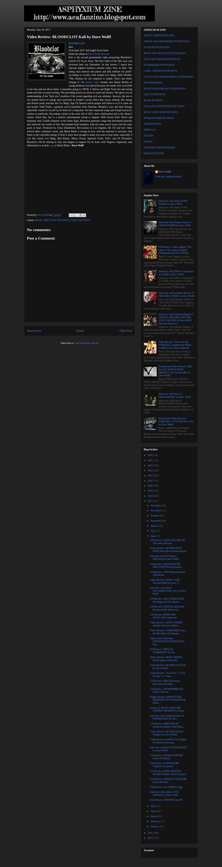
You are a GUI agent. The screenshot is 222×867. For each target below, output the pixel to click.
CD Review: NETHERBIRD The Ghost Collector (167, 690)
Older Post (125, 330)
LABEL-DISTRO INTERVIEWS (160, 71)
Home (80, 330)
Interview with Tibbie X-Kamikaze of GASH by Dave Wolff (176, 273)
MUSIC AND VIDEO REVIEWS (52, 220)
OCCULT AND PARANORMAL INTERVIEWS (168, 76)
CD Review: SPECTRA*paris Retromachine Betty (165, 682)
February (155, 821)
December (156, 505)
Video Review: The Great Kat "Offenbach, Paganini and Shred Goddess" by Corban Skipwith (175, 345)
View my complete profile (168, 176)
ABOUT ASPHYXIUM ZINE (159, 35)
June (153, 536)
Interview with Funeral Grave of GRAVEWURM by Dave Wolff (175, 224)
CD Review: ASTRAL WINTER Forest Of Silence (166, 757)
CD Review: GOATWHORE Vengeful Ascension (164, 765)
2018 (150, 496)
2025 (150, 460)
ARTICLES (150, 129)
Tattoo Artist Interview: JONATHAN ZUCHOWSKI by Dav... (167, 641)
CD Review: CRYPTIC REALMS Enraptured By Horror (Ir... (167, 608)
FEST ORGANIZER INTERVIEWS (162, 59)
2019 (150, 490)
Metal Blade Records (98, 54)
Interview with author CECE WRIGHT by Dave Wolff (164, 793)
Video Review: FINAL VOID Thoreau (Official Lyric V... (165, 581)
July (153, 531)
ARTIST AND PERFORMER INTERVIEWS (167, 41)
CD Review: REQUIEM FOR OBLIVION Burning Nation (165, 566)
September (156, 520)
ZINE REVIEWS (152, 124)
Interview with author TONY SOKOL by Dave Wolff (173, 202)
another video (92, 82)
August (154, 526)
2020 (150, 485)
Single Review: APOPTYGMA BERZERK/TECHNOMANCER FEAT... (168, 700)
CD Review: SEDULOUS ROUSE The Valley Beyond (167, 542)
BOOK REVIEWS (153, 100)
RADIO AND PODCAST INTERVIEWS (164, 88)
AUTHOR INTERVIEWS (157, 47)
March (154, 816)
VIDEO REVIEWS (80, 220)
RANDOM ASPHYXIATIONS (159, 147)
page (51, 145)
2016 (150, 833)
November (156, 510)
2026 (150, 455)
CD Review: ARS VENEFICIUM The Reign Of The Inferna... (167, 600)
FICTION (149, 135)
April (153, 811)
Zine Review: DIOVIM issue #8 (166, 800)
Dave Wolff (165, 171)
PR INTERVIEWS (153, 82)
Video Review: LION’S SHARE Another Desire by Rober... (166, 624)
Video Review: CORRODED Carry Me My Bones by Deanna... (168, 632)
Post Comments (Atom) (86, 343)
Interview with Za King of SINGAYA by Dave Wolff (164, 557)
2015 (150, 838)
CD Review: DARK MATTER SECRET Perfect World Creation (168, 773)
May (153, 806)
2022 (150, 475)
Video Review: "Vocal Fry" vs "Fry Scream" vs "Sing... (168, 674)
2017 (150, 501)
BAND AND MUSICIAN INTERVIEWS (165, 53)
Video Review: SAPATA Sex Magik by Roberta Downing (168, 741)
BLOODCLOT (77, 43)
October (155, 515)
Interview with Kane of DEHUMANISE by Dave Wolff (175, 395)
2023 (150, 470)
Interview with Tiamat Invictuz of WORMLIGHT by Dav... (167, 717)
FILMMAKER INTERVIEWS (159, 65)
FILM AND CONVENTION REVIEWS (164, 106)
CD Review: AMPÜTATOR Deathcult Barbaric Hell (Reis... (167, 725)
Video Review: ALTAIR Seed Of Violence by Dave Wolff (166, 733)
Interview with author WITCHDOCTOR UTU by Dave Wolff (168, 591)
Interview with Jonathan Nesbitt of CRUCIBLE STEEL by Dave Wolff (177, 294)
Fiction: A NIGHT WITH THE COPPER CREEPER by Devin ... (168, 709)
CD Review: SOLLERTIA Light (166, 787)
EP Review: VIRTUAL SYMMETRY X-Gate (162, 651)
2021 (150, 480)
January (155, 826)
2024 (150, 465)
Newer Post (34, 330)
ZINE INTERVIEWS (154, 94)
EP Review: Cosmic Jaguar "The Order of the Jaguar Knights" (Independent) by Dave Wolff (175, 250)
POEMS (148, 141)
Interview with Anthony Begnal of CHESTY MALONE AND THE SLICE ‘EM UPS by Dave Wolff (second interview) (176, 319)
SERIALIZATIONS (154, 153)
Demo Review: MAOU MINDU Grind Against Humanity (166, 659)
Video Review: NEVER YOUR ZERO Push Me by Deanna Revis (168, 550)
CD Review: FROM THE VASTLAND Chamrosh (163, 616)
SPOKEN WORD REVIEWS (159, 118)
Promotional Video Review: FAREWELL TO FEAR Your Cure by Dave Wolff (176, 421)
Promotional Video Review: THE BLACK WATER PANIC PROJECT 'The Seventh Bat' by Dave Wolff (175, 371)
